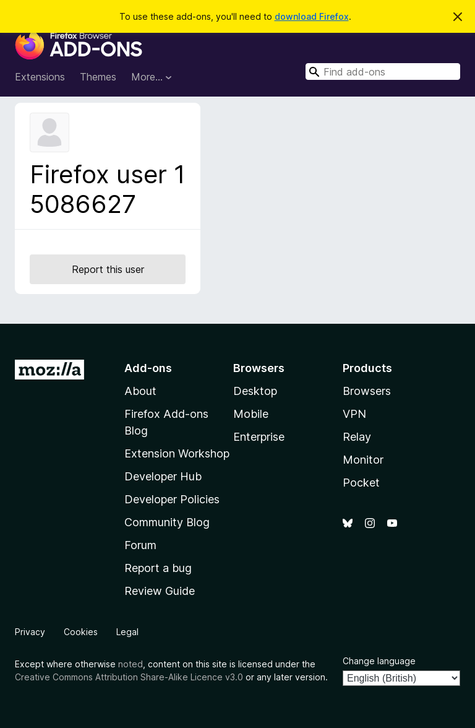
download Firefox (312, 16)
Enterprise (259, 436)
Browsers (367, 390)
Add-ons (148, 368)
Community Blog (167, 522)
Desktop (255, 390)
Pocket (361, 482)
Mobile (250, 413)
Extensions (40, 77)
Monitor (363, 459)
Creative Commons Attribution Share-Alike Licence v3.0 (129, 677)
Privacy (30, 631)
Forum (140, 545)
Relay (357, 436)
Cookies (81, 631)
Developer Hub (163, 476)
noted (130, 664)
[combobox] (383, 71)
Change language (379, 661)
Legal (127, 631)
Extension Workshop (176, 453)
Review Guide (159, 590)
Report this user (108, 269)
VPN (354, 413)
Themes (98, 77)
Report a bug (158, 567)
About (140, 390)
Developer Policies (172, 499)
